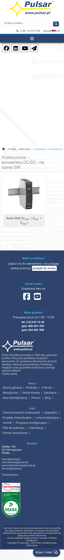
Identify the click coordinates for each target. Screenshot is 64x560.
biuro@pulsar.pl (51, 31)
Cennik (7, 422)
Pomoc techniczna (15, 433)
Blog (48, 397)
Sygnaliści (50, 412)
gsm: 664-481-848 (33, 330)
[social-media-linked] (32, 298)
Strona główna (12, 387)
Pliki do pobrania (14, 428)
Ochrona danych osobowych (21, 412)
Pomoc (36, 397)
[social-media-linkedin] (14, 47)
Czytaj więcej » (10, 474)
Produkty (12, 149)
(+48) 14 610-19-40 (28, 31)
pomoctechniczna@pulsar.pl (18, 465)
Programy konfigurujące (31, 422)
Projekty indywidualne (17, 417)
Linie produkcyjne (47, 417)
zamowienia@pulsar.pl (15, 462)
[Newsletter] (33, 47)
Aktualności (10, 392)
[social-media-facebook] (4, 47)
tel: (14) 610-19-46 (32, 322)
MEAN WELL (25, 149)
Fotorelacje (36, 428)
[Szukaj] (56, 24)
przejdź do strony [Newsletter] (44, 268)
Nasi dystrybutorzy (15, 397)
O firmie (47, 387)
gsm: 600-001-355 (33, 326)
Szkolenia (50, 392)
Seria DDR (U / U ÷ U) (24, 220)
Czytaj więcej (9, 373)
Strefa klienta (31, 392)
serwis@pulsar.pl (12, 468)
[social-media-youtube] (24, 47)
